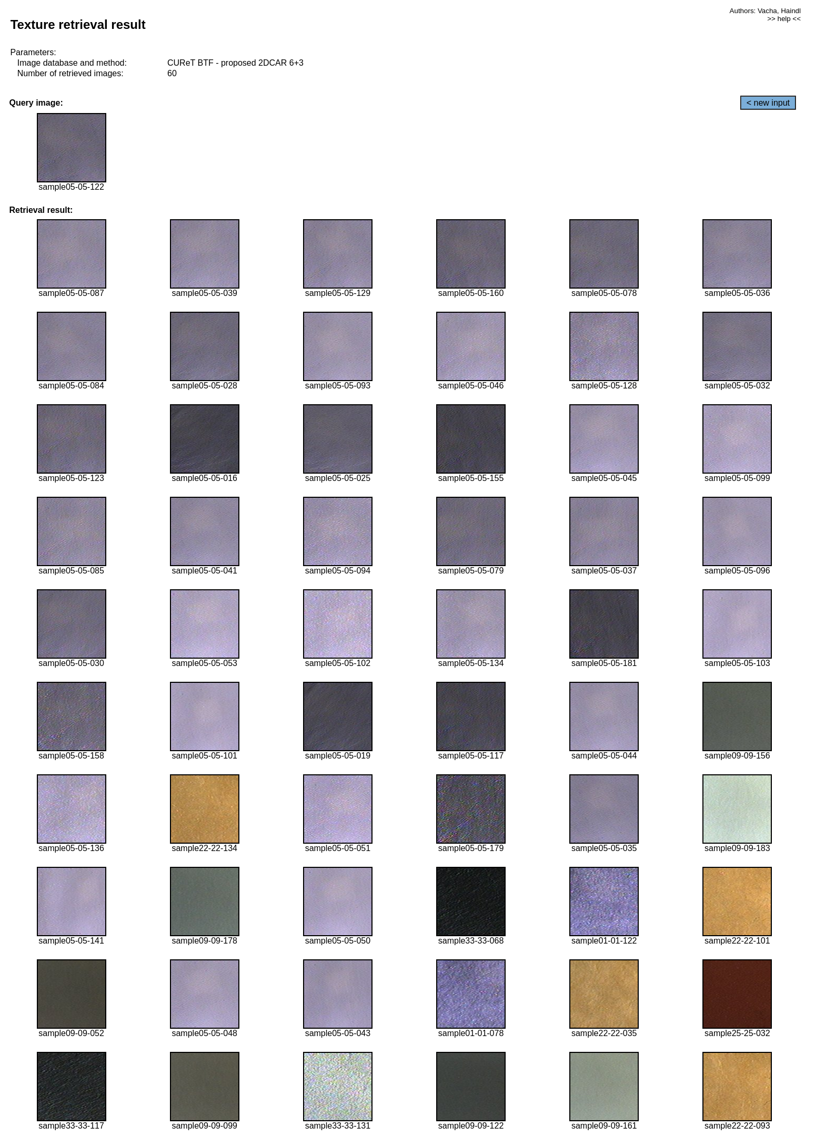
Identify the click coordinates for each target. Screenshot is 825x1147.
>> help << (784, 19)
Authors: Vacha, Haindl (765, 11)
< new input (768, 102)
